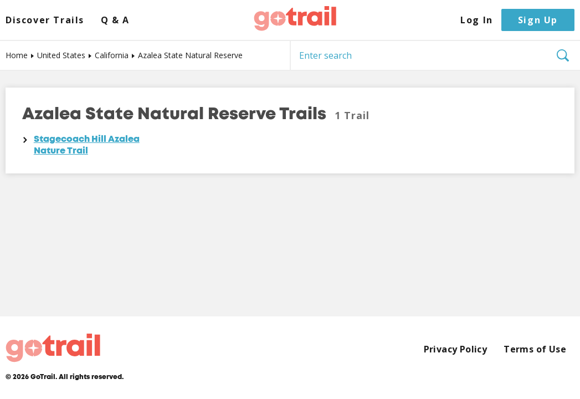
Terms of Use (535, 349)
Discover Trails (45, 20)
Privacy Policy (455, 349)
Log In (476, 20)
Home (17, 55)
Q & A (115, 20)
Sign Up (538, 20)
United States (61, 55)
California (112, 55)
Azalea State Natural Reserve (190, 55)
